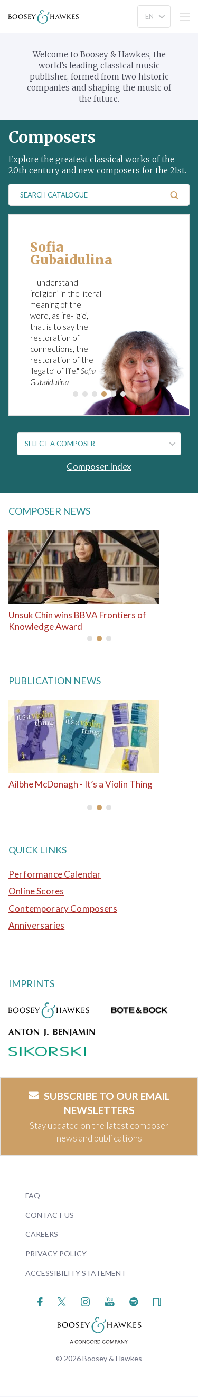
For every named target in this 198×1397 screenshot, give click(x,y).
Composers (52, 137)
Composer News (49, 511)
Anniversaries (36, 925)
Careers (41, 1233)
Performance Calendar (54, 874)
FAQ (32, 1195)
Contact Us (49, 1215)
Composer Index (99, 466)
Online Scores (36, 891)
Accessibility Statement (75, 1272)
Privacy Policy (56, 1253)
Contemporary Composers (62, 908)
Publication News (54, 680)
